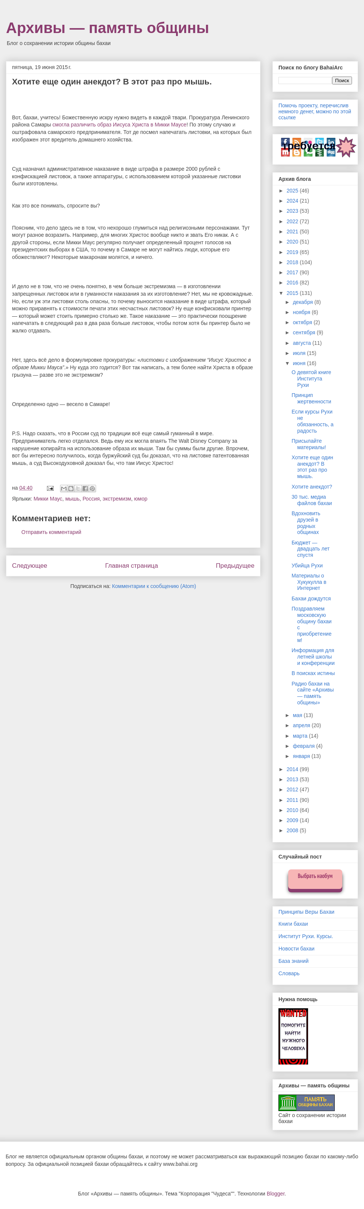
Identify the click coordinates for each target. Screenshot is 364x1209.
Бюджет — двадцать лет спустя (310, 549)
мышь (72, 499)
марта (301, 736)
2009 (293, 820)
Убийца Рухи (307, 565)
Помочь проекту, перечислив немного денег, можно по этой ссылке (314, 111)
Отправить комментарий (51, 532)
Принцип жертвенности (311, 398)
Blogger (275, 1194)
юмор (140, 499)
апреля (302, 725)
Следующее (29, 565)
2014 (293, 769)
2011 (293, 800)
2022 (293, 221)
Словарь (288, 973)
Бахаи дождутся (311, 598)
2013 (293, 779)
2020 (293, 242)
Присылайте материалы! (309, 444)
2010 (293, 810)
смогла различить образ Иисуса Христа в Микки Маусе (120, 125)
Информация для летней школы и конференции (313, 656)
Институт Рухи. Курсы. (305, 936)
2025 (293, 191)
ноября (302, 312)
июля (300, 353)
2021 (293, 232)
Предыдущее (235, 565)
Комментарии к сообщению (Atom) (154, 586)
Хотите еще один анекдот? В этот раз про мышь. (312, 466)
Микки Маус (47, 499)
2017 (293, 272)
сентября (305, 332)
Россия (91, 499)
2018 (293, 262)
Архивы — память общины (107, 28)
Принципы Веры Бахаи (306, 912)
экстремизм (117, 499)
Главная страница (131, 565)
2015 (293, 293)
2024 (293, 201)
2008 (293, 830)
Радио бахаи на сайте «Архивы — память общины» (313, 693)
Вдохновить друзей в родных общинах (306, 522)
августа (302, 343)
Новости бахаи (296, 949)
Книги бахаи (293, 924)
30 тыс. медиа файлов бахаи (312, 500)
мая (298, 715)
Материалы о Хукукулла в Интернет (309, 582)
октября (303, 322)
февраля (304, 746)
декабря (303, 302)
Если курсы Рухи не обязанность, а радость (313, 421)
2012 (293, 789)
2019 (293, 252)
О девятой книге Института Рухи (311, 378)
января (302, 756)
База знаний (293, 961)
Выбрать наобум (315, 876)
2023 (293, 211)
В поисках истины (313, 673)
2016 (293, 283)
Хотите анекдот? (312, 487)
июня (300, 363)
